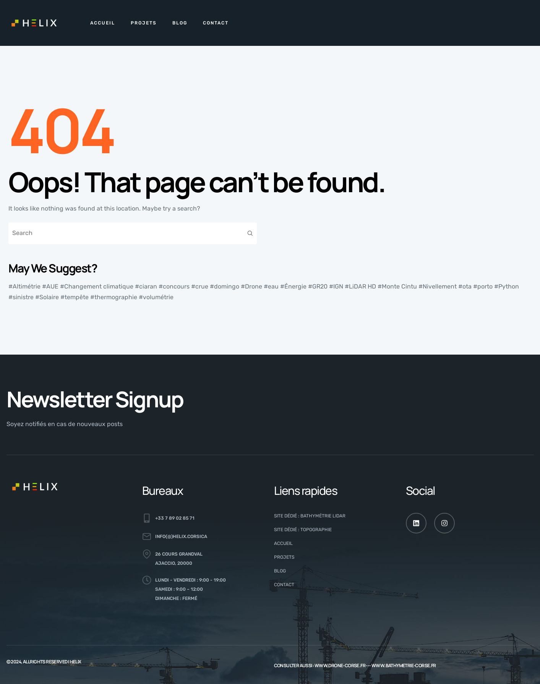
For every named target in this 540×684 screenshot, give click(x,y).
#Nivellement (437, 286)
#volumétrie (156, 297)
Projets (144, 23)
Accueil (102, 23)
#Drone (251, 286)
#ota (465, 286)
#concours (174, 286)
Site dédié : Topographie (303, 529)
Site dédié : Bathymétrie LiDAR (309, 516)
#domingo (224, 286)
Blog (179, 23)
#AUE (50, 286)
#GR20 (318, 286)
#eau (271, 286)
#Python (506, 286)
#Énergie (293, 286)
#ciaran (146, 286)
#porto (483, 286)
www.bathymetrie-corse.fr (403, 665)
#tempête (74, 297)
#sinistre (21, 297)
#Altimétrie (24, 286)
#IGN (336, 286)
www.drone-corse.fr (340, 665)
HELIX (75, 661)
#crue (199, 286)
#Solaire (47, 297)
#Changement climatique (96, 286)
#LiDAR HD (360, 286)
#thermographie (113, 297)
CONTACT (216, 23)
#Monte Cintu (397, 286)
